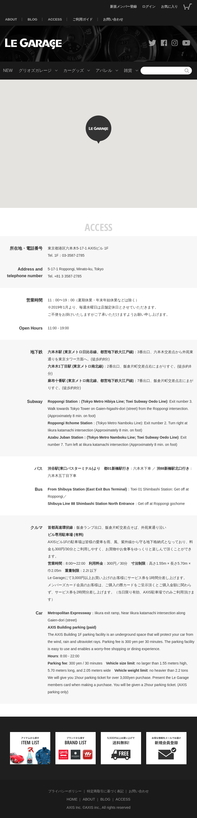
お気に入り (169, 6)
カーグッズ (73, 70)
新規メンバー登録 (123, 6)
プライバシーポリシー (65, 791)
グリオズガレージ (35, 70)
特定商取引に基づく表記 (105, 791)
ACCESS (55, 19)
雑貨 (128, 70)
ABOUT (11, 19)
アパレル (104, 70)
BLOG (32, 19)
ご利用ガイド (83, 19)
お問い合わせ (113, 19)
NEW (8, 70)
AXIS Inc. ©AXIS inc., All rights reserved (98, 807)
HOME (72, 799)
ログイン (148, 6)
